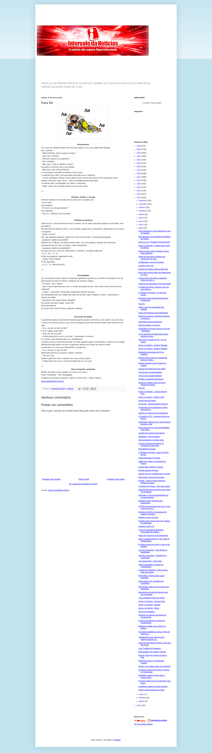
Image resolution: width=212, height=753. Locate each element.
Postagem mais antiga (115, 479)
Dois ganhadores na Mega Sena (151, 440)
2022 (139, 160)
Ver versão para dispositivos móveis (83, 484)
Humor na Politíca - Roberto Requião (152, 345)
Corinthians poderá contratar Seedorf (152, 687)
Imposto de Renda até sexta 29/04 (151, 369)
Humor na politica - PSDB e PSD (151, 397)
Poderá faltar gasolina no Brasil (150, 467)
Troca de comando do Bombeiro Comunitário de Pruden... (151, 531)
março (141, 694)
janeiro (142, 701)
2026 (139, 146)
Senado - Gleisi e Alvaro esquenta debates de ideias (151, 482)
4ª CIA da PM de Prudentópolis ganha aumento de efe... (153, 335)
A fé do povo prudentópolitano (150, 372)
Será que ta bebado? (146, 612)
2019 (139, 170)
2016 (139, 180)
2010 (139, 705)
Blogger (118, 740)
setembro (143, 211)
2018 (139, 173)
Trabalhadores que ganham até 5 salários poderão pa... (151, 638)
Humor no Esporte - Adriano (149, 605)
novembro (143, 204)
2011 (139, 198)
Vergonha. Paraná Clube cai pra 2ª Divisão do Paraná (152, 384)
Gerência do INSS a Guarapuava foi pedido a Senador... (152, 513)
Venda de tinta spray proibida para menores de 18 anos (151, 258)
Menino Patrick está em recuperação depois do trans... (152, 359)
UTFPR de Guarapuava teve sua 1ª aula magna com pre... (154, 507)
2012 (139, 194)
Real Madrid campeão (147, 449)
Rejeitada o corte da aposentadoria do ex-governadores (153, 496)
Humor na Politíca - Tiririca (148, 608)
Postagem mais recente (51, 479)
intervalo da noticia (58, 388)
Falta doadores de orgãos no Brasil (152, 652)
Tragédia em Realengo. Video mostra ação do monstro (153, 571)
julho (141, 218)
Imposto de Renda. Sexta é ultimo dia (153, 269)
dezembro (143, 200)
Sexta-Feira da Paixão (147, 401)
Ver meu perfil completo (143, 724)
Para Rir (141, 304)
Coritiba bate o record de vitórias (151, 262)
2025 (139, 149)
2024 (139, 153)
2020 (139, 167)
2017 (139, 177)
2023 (139, 156)
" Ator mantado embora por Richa (151, 598)
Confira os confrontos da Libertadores (153, 413)
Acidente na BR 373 (146, 526)
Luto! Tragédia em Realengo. (149, 648)
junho (141, 221)
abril (141, 228)
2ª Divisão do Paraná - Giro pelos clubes (154, 486)
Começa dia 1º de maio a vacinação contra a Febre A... (152, 279)
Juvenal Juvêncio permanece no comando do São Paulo (151, 445)
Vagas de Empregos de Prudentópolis (153, 313)
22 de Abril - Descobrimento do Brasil (153, 404)
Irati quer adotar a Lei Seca (149, 325)
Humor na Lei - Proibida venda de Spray (154, 242)
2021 (139, 163)
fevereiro (142, 698)
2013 (139, 191)
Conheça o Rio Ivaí (145, 266)
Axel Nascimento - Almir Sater (150, 561)
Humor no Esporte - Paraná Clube (151, 601)
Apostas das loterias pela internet (151, 433)
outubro (142, 207)
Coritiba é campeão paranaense (151, 379)
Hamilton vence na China (148, 517)
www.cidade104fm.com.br (52, 381)
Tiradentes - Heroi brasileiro (149, 437)
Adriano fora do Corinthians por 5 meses (154, 474)
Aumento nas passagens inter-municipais (154, 284)
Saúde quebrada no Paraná (149, 458)
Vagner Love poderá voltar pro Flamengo (154, 666)
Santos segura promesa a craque (151, 690)
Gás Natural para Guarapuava (150, 322)
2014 (139, 187)
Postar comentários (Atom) (58, 490)
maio (141, 225)
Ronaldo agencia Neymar (148, 470)
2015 (139, 184)
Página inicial (83, 479)
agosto (142, 214)
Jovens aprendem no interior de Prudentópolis (150, 566)
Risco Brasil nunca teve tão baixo (151, 477)
